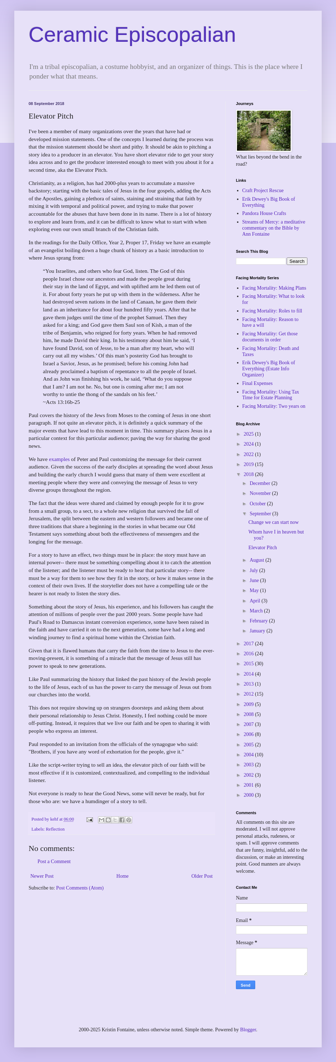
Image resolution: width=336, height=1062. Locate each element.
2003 (249, 764)
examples (59, 459)
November (260, 493)
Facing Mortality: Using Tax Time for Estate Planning (270, 395)
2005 (249, 744)
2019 (249, 464)
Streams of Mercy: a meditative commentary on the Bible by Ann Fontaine (274, 228)
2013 (249, 684)
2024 (249, 444)
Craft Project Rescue (263, 190)
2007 (249, 724)
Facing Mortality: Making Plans (274, 288)
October (258, 503)
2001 (249, 785)
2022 (249, 454)
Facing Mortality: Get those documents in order (270, 336)
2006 (249, 734)
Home (123, 876)
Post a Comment (54, 861)
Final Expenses (257, 383)
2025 (249, 434)
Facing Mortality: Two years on (274, 406)
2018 (249, 474)
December (260, 483)
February (259, 620)
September (260, 513)
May (254, 590)
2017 (249, 643)
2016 (249, 653)
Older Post (202, 876)
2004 (249, 754)
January (257, 630)
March (256, 610)
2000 (249, 795)
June (254, 580)
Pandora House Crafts (264, 213)
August (257, 560)
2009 (249, 704)
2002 (249, 775)
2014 (249, 674)
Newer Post (42, 876)
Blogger (248, 1029)
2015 (249, 663)
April (255, 600)
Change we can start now (273, 522)
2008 (249, 714)
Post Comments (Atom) (80, 888)
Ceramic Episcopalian (132, 34)
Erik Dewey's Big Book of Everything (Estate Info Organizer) (268, 368)
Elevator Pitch (262, 547)
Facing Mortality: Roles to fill (272, 311)
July (254, 570)
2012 (249, 694)
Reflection (55, 829)
